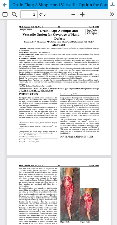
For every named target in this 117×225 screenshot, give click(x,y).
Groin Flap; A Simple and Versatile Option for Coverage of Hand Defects (64, 5)
